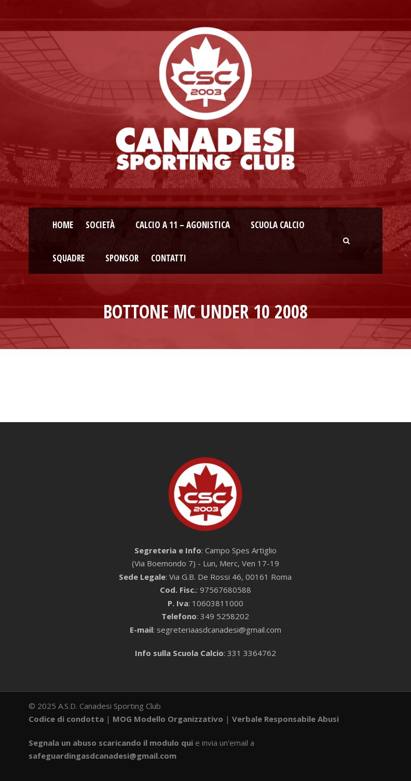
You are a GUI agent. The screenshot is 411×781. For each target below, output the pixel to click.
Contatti (168, 258)
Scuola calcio (278, 225)
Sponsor (122, 258)
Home (62, 225)
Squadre (68, 258)
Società (100, 225)
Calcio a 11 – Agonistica (182, 225)
